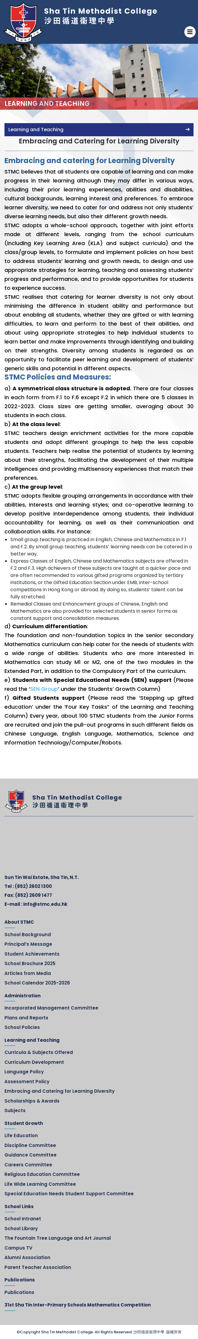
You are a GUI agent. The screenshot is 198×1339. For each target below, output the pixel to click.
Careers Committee (28, 1165)
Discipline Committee (30, 1145)
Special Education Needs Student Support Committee (69, 1194)
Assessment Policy (26, 1081)
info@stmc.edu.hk (45, 904)
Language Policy (24, 1072)
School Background (27, 934)
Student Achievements (32, 954)
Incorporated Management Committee (51, 1008)
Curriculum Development (34, 1062)
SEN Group (44, 689)
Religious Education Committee (42, 1174)
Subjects (15, 1110)
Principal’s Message (28, 944)
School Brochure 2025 (29, 963)
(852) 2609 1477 (33, 895)
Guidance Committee (30, 1155)
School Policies (22, 1027)
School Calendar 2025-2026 (37, 983)
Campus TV (18, 1248)
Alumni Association (27, 1257)
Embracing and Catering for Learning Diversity (59, 1091)
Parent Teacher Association (37, 1267)
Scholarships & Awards (32, 1101)
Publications (19, 1292)
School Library (21, 1228)
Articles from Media (27, 973)
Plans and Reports (26, 1018)
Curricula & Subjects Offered (38, 1052)
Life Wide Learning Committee (40, 1184)
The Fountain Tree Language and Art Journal (57, 1238)
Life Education (21, 1135)
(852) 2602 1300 (33, 886)
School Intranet (22, 1219)
